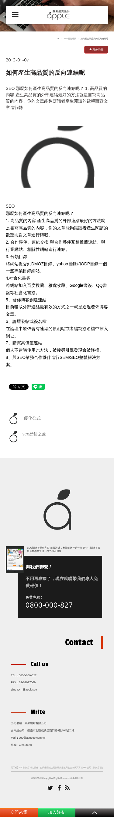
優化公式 (24, 418)
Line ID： (17, 689)
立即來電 (18, 812)
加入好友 (56, 812)
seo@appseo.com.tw (32, 737)
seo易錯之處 (27, 437)
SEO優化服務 (70, 39)
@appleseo (29, 689)
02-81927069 (27, 682)
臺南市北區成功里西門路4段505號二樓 (51, 730)
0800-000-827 (49, 605)
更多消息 (96, 49)
